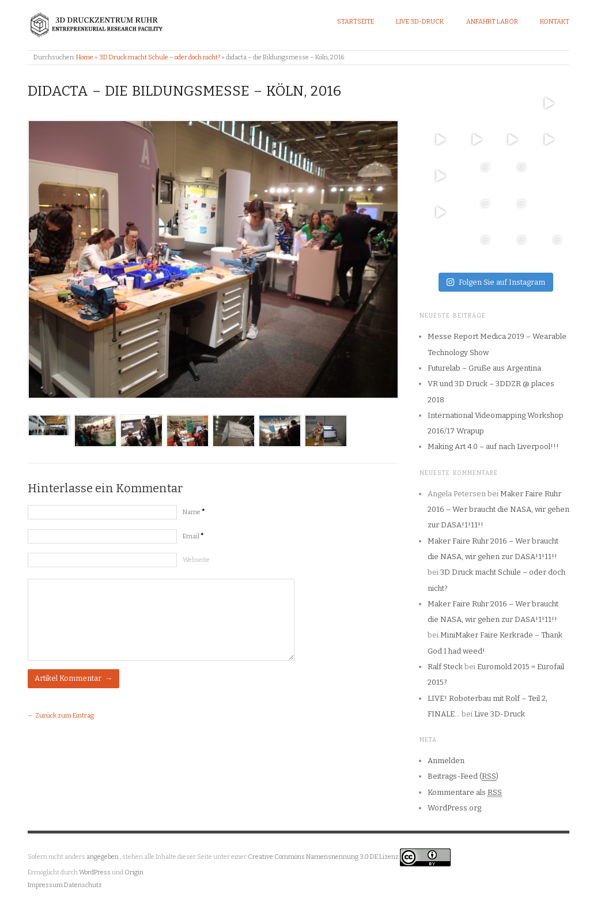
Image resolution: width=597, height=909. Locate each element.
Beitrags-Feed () (463, 776)
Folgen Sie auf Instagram (496, 282)
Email (193, 536)
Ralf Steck (445, 666)
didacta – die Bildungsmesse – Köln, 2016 (184, 91)
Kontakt (554, 21)
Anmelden (446, 760)
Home (84, 57)
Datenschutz (83, 885)
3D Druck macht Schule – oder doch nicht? (159, 57)
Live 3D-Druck (420, 21)
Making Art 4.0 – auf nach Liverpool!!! (493, 446)
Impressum (45, 885)
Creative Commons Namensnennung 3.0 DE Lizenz (324, 857)
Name (194, 512)
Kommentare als (465, 792)
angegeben (102, 857)
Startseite (355, 21)
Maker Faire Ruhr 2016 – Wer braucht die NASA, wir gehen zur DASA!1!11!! (498, 509)
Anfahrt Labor (492, 21)
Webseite (196, 560)
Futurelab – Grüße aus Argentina (484, 368)
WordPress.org (454, 808)
